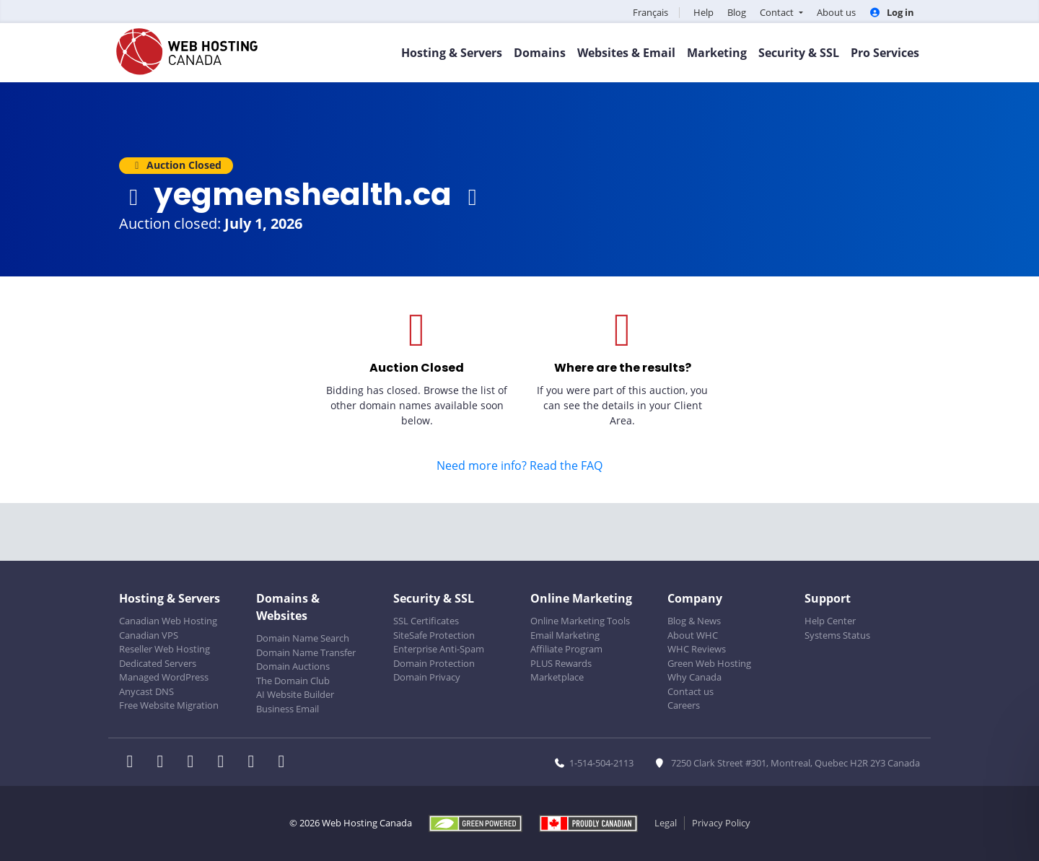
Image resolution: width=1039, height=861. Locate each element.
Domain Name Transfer (306, 652)
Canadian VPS (148, 635)
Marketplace (557, 676)
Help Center (830, 620)
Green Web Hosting (709, 663)
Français (650, 12)
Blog (736, 12)
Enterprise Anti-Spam (438, 648)
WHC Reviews (696, 648)
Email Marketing (565, 635)
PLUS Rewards (561, 663)
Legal (665, 822)
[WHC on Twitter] (164, 763)
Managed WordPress (164, 676)
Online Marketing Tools (580, 620)
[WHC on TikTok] (284, 763)
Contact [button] (778, 12)
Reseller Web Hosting (164, 648)
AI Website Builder (295, 694)
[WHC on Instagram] (225, 763)
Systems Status (837, 635)
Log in (891, 12)
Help (703, 12)
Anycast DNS (146, 691)
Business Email (287, 708)
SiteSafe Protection (434, 635)
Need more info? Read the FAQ (519, 465)
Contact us (690, 691)
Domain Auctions (293, 666)
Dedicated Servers (157, 663)
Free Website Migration (169, 705)
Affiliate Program (566, 648)
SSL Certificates (426, 620)
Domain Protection (434, 663)
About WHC (692, 635)
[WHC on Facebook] (134, 763)
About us (836, 12)
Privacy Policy (721, 822)
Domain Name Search (302, 637)
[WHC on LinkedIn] (195, 763)
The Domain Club (293, 680)
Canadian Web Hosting (168, 620)
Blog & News (694, 620)
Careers (683, 705)
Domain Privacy (426, 676)
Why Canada (694, 676)
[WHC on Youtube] (255, 763)
